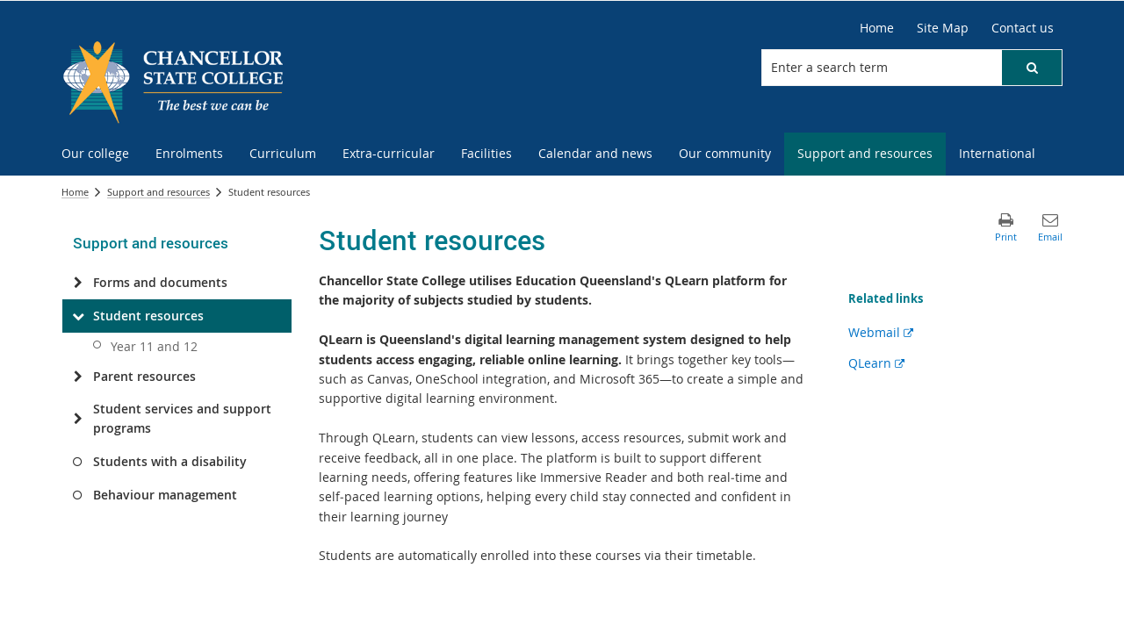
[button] (1032, 67)
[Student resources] (77, 316)
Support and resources (158, 191)
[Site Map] (942, 28)
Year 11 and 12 (154, 346)
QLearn (876, 363)
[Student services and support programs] (77, 418)
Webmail (880, 332)
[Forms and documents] (77, 282)
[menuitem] (95, 154)
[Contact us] (1023, 28)
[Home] (877, 28)
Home (75, 191)
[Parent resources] (77, 376)
